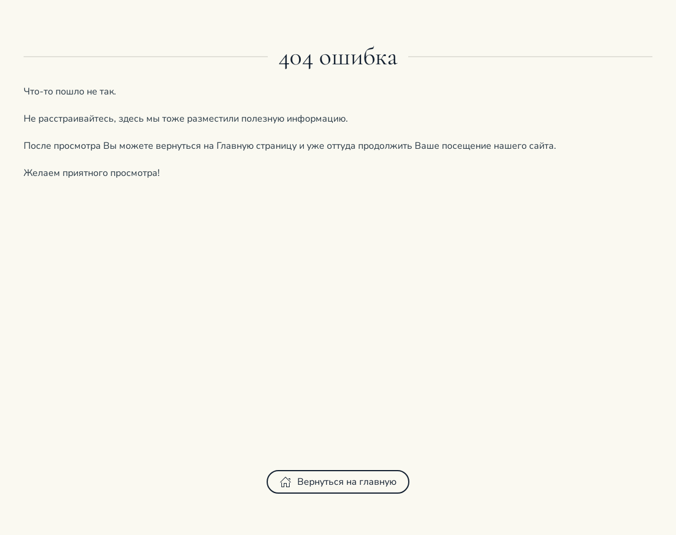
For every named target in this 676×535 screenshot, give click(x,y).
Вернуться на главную (338, 481)
